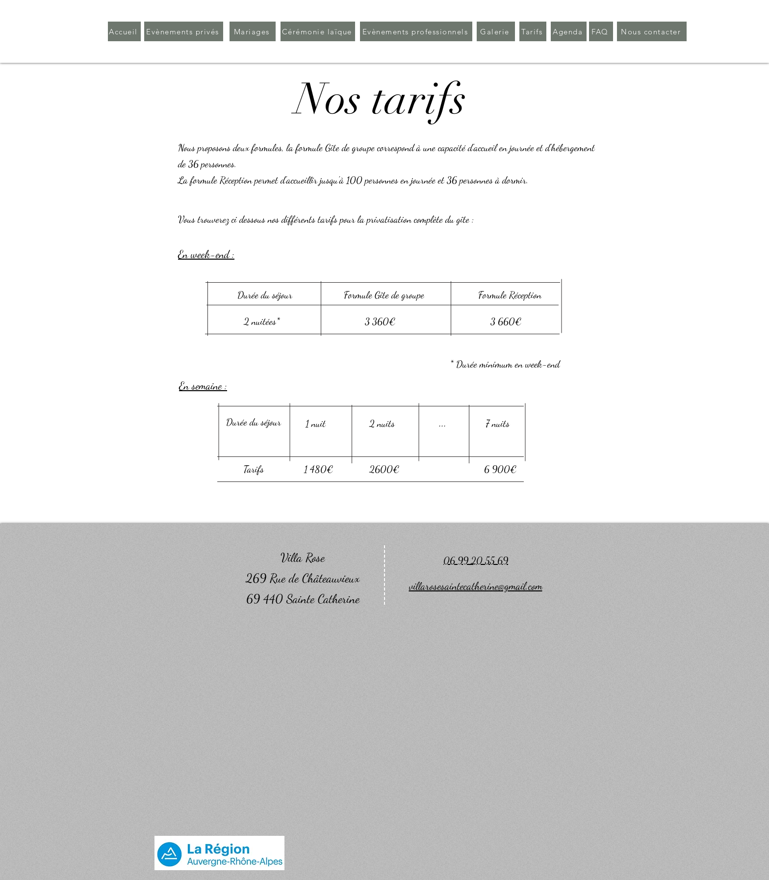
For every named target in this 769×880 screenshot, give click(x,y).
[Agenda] (569, 31)
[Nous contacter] (652, 31)
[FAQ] (601, 31)
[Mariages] (253, 31)
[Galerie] (496, 31)
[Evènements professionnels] (416, 31)
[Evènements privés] (183, 31)
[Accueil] (124, 31)
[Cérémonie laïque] (318, 31)
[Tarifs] (532, 31)
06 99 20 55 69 (475, 560)
